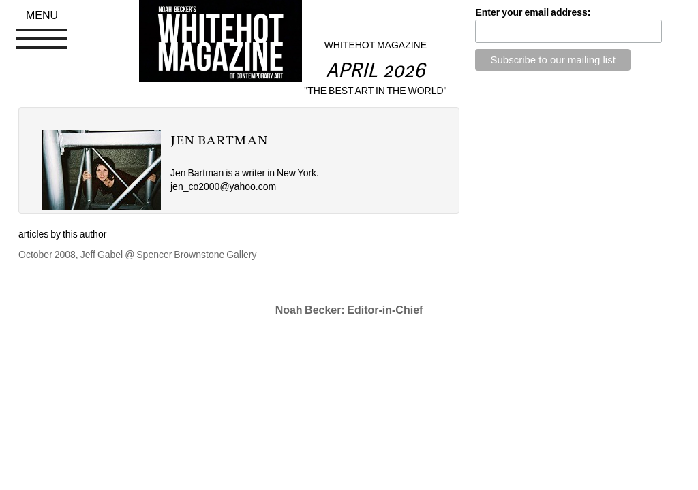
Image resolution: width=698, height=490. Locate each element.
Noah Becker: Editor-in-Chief (349, 310)
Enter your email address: (532, 12)
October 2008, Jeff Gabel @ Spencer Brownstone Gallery (137, 254)
